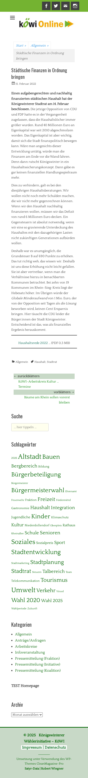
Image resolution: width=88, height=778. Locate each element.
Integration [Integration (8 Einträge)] (63, 507)
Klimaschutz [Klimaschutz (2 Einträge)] (60, 517)
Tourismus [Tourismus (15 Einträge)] (54, 580)
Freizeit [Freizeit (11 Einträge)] (46, 499)
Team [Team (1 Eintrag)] (69, 572)
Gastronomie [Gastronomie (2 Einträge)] (20, 508)
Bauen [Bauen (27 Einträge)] (51, 456)
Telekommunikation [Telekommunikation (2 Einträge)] (25, 581)
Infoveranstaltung (30, 652)
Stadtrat (52, 361)
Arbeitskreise (26, 646)
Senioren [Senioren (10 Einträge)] (50, 533)
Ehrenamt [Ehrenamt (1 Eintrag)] (71, 491)
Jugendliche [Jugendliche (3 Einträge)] (20, 517)
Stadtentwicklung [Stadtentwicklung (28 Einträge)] (36, 552)
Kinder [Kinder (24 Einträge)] (40, 516)
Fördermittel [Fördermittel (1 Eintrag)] (63, 500)
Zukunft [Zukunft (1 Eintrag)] (32, 608)
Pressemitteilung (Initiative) (37, 664)
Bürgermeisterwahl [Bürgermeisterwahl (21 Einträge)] (37, 490)
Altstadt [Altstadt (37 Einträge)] (29, 457)
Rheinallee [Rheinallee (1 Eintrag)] (17, 533)
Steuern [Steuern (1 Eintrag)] (37, 572)
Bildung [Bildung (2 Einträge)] (43, 466)
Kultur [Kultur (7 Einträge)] (17, 525)
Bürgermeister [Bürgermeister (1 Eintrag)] (19, 483)
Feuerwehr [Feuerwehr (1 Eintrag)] (17, 500)
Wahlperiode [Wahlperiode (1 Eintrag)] (19, 608)
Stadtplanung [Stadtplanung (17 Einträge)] (47, 562)
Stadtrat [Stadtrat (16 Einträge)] (21, 571)
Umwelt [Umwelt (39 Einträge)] (23, 590)
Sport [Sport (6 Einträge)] (59, 542)
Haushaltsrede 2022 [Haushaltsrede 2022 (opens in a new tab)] (33, 343)
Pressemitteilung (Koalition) (38, 670)
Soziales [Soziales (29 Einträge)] (23, 542)
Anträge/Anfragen (30, 640)
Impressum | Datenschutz (44, 747)
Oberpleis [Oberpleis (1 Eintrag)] (56, 525)
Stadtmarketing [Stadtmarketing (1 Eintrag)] (20, 563)
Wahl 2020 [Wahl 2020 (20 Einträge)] (25, 600)
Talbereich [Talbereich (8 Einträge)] (53, 571)
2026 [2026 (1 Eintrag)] (14, 458)
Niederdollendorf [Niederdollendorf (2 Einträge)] (37, 525)
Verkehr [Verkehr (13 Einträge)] (45, 591)
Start (21, 45)
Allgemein (39, 45)
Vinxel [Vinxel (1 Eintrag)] (60, 591)
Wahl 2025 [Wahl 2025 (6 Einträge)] (52, 600)
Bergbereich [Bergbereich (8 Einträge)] (24, 466)
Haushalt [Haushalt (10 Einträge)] (40, 508)
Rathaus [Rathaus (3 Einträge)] (69, 525)
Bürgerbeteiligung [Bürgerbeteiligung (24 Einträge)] (36, 474)
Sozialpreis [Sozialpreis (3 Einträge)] (44, 543)
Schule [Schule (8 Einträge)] (32, 532)
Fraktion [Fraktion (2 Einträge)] (31, 500)
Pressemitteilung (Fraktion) (37, 658)
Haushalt (40, 361)
